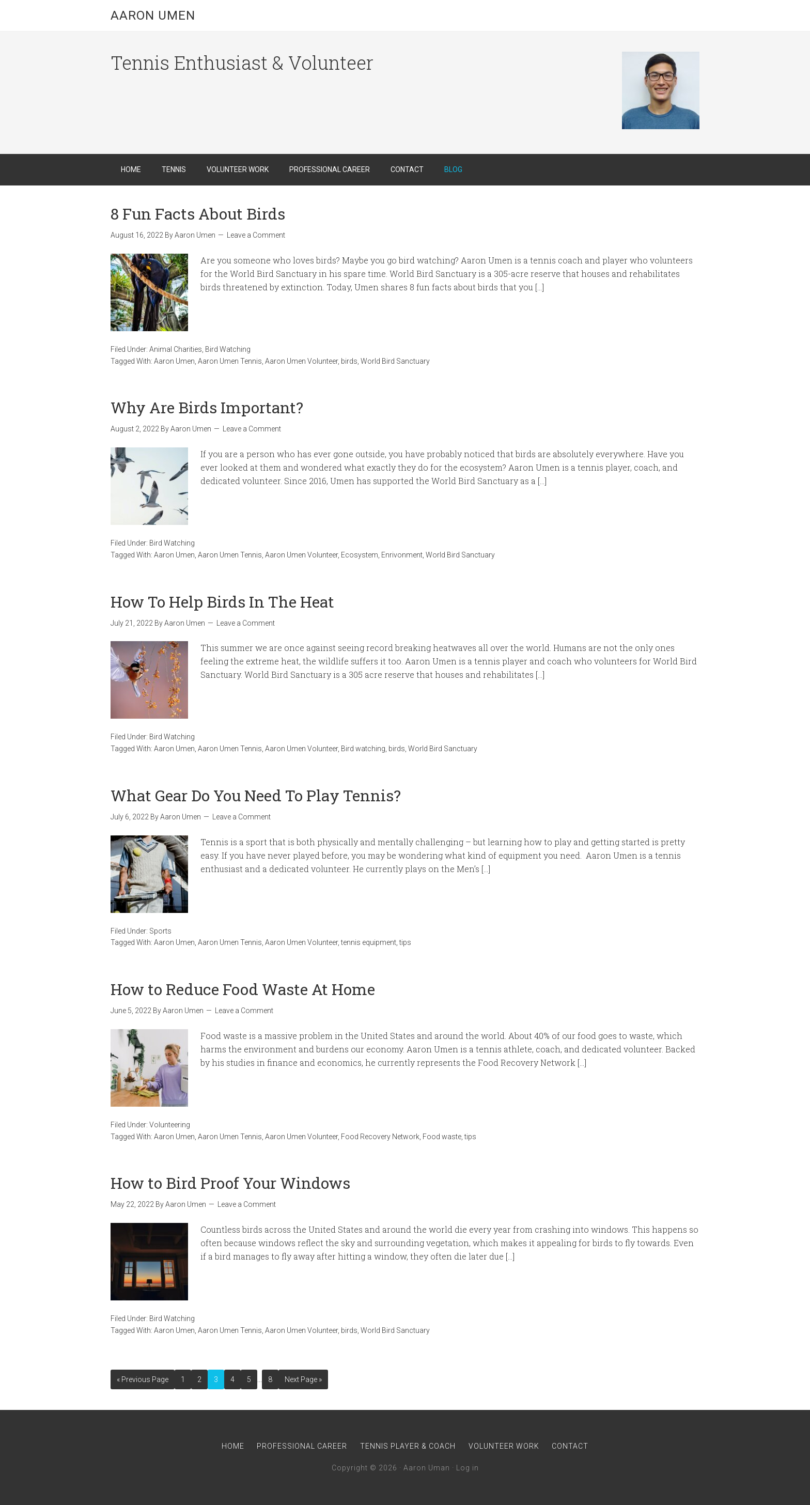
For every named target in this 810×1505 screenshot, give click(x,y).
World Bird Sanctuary (395, 361)
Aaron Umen (153, 15)
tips (405, 942)
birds (349, 361)
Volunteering (169, 1125)
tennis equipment (368, 942)
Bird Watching (228, 349)
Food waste (442, 1136)
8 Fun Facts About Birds (198, 214)
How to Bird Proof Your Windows (230, 1183)
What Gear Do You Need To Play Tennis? (256, 795)
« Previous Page (142, 1379)
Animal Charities (175, 349)
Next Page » (303, 1379)
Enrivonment (402, 555)
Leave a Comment (256, 235)
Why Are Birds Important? (207, 407)
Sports (160, 931)
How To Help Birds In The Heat (222, 602)
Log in (467, 1468)
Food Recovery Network (380, 1136)
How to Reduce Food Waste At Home (243, 989)
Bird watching (363, 748)
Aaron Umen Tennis (230, 361)
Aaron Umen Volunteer (301, 361)
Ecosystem (359, 555)
